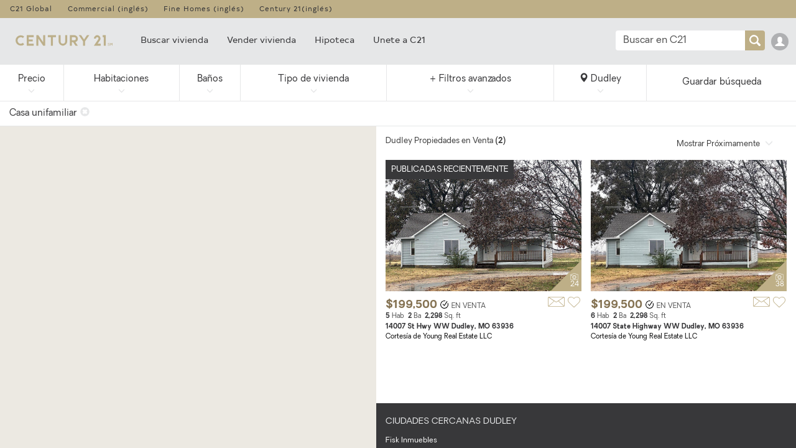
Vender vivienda (261, 39)
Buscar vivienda (174, 39)
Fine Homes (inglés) (204, 8)
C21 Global (31, 8)
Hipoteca (334, 39)
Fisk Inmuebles (411, 440)
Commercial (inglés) (108, 8)
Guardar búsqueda (721, 82)
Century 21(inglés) (296, 8)
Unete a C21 (399, 39)
